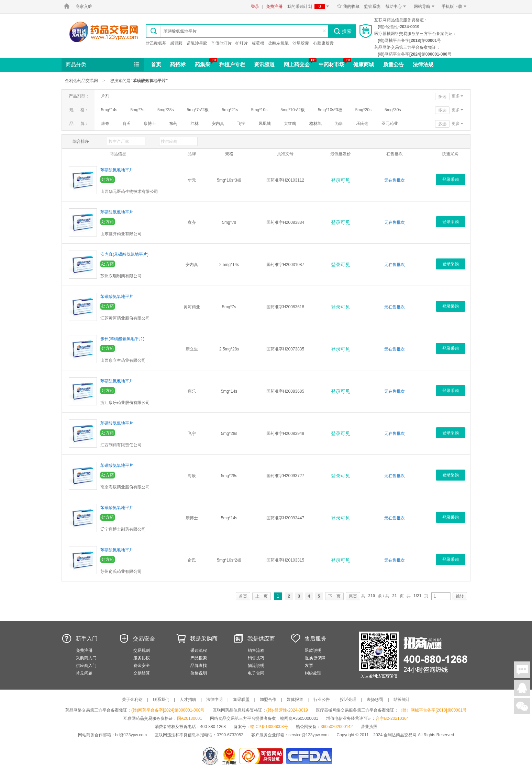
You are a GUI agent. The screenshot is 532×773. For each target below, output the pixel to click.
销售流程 (256, 650)
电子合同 (256, 673)
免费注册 (274, 6)
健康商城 (363, 64)
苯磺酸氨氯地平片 (116, 170)
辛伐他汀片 (221, 43)
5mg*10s (259, 109)
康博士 (150, 123)
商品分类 (103, 64)
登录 (255, 6)
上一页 (261, 596)
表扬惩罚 (375, 699)
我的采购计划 (309, 6)
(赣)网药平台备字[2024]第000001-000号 (167, 710)
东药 (173, 123)
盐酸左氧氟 (278, 43)
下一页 (334, 596)
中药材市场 (331, 64)
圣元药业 (389, 123)
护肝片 (241, 43)
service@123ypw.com (308, 734)
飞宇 (241, 123)
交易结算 (141, 673)
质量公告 (393, 64)
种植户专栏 (232, 64)
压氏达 (362, 123)
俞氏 (126, 123)
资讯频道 (264, 64)
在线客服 (522, 688)
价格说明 (198, 673)
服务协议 (141, 658)
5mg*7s (137, 109)
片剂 (105, 96)
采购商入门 (86, 658)
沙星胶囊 (300, 43)
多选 (442, 96)
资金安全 (141, 665)
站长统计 (402, 699)
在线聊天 (522, 669)
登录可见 (340, 180)
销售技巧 (256, 658)
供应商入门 (86, 665)
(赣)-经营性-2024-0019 (287, 710)
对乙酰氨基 (156, 43)
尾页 (353, 596)
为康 (339, 123)
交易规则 (141, 650)
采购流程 (198, 650)
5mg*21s (230, 109)
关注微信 (522, 706)
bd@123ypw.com (131, 734)
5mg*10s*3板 (330, 109)
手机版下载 (455, 6)
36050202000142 (337, 726)
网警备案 (210, 756)
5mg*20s (363, 109)
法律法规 (423, 64)
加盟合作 (268, 699)
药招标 (178, 64)
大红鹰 (290, 123)
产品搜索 (198, 658)
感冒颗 (176, 43)
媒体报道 (295, 699)
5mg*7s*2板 (198, 109)
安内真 (218, 123)
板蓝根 (258, 43)
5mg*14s (109, 109)
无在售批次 (394, 180)
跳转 (460, 596)
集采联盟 (241, 699)
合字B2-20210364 (392, 718)
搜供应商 (169, 141)
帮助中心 (396, 6)
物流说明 (256, 665)
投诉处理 (348, 699)
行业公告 (321, 699)
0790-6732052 (230, 734)
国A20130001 (189, 718)
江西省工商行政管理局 (230, 756)
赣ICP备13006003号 (269, 726)
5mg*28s (165, 109)
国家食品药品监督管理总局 (309, 756)
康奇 (105, 123)
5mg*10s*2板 (292, 109)
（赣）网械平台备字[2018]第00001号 (432, 710)
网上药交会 (297, 64)
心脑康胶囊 (323, 43)
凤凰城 (264, 123)
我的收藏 (347, 6)
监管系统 (372, 6)
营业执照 (369, 726)
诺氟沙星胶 (197, 43)
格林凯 (315, 123)
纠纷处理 (313, 673)
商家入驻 (84, 6)
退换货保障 (315, 658)
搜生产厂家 (119, 141)
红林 (194, 123)
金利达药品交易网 (104, 32)
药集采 (202, 64)
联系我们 (161, 699)
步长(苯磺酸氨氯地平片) (122, 338)
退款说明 (313, 650)
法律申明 (214, 699)
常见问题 (84, 673)
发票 (309, 665)
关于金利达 (132, 699)
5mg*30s (393, 109)
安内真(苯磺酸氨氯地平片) (124, 254)
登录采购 (450, 179)
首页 (156, 64)
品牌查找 (198, 665)
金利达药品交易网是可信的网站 (262, 756)
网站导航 (425, 6)
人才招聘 (188, 699)
